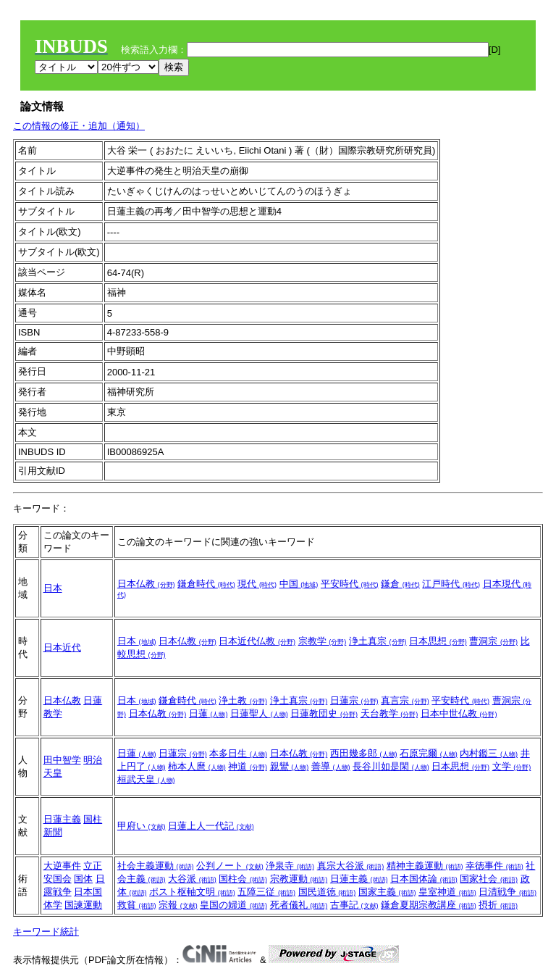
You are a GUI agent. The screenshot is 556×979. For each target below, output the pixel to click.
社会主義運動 (155, 865)
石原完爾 (429, 753)
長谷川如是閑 (391, 766)
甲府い (141, 825)
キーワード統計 (46, 931)
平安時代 (350, 583)
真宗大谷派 (350, 865)
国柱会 (243, 878)
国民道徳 (327, 891)
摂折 (498, 904)
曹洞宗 (493, 641)
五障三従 (266, 891)
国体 (83, 878)
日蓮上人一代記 (211, 825)
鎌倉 (400, 583)
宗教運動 (299, 878)
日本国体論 (424, 878)
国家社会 (489, 878)
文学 (511, 766)
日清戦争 (507, 891)
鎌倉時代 (206, 583)
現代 (257, 583)
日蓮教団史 (324, 713)
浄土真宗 (378, 641)
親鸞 (289, 766)
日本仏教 (146, 583)
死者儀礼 (299, 904)
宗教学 (322, 641)
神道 (247, 766)
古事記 (354, 904)
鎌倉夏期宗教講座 (428, 904)
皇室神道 (447, 891)
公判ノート (230, 865)
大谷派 (192, 878)
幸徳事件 (494, 865)
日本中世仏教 (459, 713)
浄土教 (243, 700)
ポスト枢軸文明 (192, 891)
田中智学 (62, 759)
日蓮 (208, 713)
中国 (299, 583)
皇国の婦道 (233, 904)
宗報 (178, 904)
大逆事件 (62, 865)
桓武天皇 (146, 779)
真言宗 (405, 700)
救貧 (136, 904)
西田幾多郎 (363, 753)
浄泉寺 (290, 865)
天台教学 (389, 713)
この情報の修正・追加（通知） (79, 125)
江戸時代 (451, 583)
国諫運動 (83, 904)
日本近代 (62, 647)
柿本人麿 (197, 766)
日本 (52, 588)
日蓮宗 (354, 700)
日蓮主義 (62, 819)
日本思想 (438, 641)
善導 (330, 766)
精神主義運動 (425, 865)
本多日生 (238, 753)
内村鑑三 (489, 753)
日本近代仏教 (257, 641)
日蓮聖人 (259, 713)
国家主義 (387, 891)
